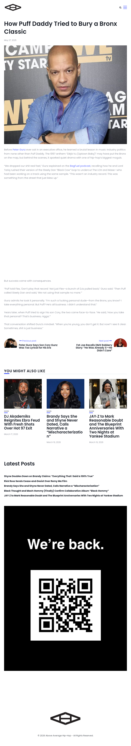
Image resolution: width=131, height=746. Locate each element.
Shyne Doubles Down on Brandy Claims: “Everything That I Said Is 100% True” (49, 476)
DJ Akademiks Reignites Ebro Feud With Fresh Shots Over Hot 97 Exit (22, 422)
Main (6, 411)
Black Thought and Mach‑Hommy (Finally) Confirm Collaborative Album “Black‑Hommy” (56, 490)
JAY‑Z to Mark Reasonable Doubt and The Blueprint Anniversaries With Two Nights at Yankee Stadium (106, 426)
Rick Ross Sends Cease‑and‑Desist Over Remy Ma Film (35, 481)
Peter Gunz (19, 149)
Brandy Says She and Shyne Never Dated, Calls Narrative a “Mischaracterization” (65, 426)
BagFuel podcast (80, 166)
